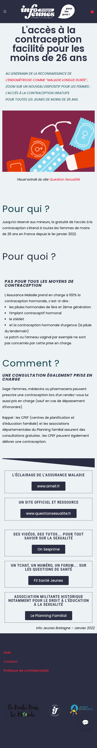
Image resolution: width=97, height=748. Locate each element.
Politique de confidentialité (26, 670)
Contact (10, 661)
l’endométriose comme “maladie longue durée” (46, 80)
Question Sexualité (65, 179)
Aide (7, 652)
